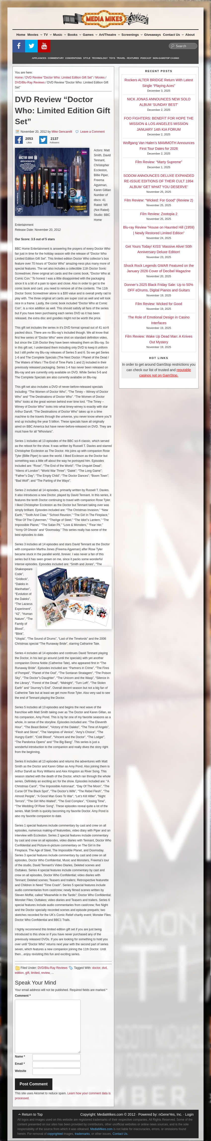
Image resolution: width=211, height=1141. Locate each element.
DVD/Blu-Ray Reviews (30, 82)
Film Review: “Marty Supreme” (158, 162)
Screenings (131, 35)
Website (20, 1071)
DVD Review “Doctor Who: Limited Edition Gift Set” (59, 77)
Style (86, 58)
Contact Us (173, 35)
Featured (133, 58)
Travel (121, 58)
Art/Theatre (109, 35)
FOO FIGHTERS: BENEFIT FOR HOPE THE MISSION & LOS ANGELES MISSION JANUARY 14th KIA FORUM (158, 123)
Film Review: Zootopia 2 (158, 214)
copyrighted (55, 1134)
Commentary (56, 58)
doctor (96, 968)
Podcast (146, 58)
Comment (23, 995)
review (45, 973)
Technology (100, 58)
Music (59, 35)
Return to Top (32, 1114)
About (190, 35)
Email (20, 1063)
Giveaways (152, 35)
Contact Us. (120, 1134)
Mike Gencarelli (62, 131)
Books (74, 35)
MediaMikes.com (110, 1114)
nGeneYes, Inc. (170, 1114)
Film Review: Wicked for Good (158, 304)
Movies (35, 35)
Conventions (73, 58)
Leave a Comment (92, 131)
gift (27, 973)
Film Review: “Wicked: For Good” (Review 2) (158, 200)
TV (48, 35)
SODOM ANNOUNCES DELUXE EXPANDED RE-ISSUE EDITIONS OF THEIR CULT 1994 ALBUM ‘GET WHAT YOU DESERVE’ (158, 181)
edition (19, 973)
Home (20, 35)
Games (90, 35)
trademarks (82, 1134)
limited (35, 973)
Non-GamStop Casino (166, 58)
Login (189, 1114)
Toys (112, 58)
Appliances (39, 58)
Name (20, 1056)
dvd (104, 968)
